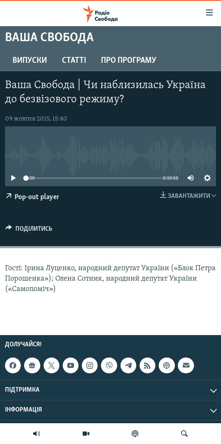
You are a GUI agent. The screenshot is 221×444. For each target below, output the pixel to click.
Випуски (29, 61)
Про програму (128, 61)
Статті (74, 61)
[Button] (28, 231)
